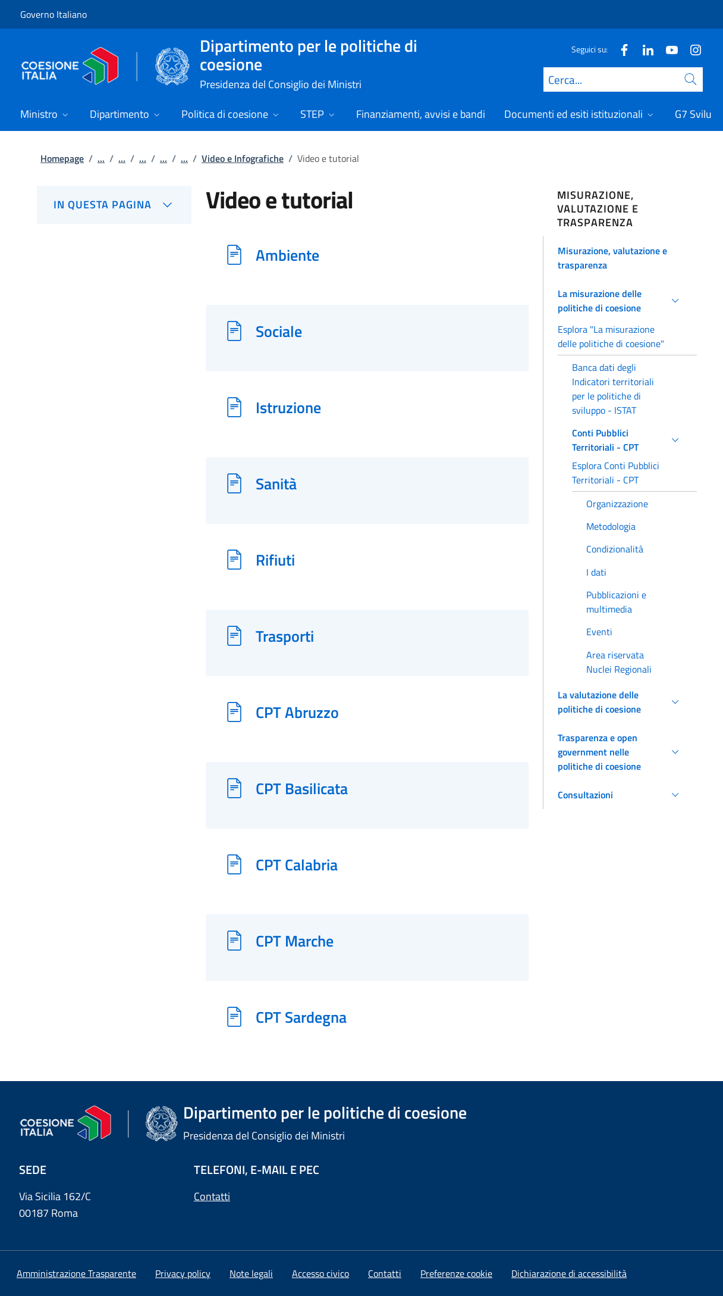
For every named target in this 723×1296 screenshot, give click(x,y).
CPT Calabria (297, 864)
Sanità (276, 483)
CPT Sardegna (301, 1017)
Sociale (279, 331)
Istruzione (288, 407)
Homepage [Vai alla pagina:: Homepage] (62, 158)
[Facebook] (619, 49)
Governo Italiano (53, 14)
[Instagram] (691, 49)
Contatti (212, 1196)
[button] (620, 257)
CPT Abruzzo (297, 712)
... (101, 158)
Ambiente (287, 255)
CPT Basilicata (302, 788)
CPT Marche (295, 941)
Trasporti (285, 636)
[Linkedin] (643, 49)
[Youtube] (667, 49)
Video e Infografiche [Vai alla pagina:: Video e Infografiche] (243, 158)
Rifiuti (275, 560)
